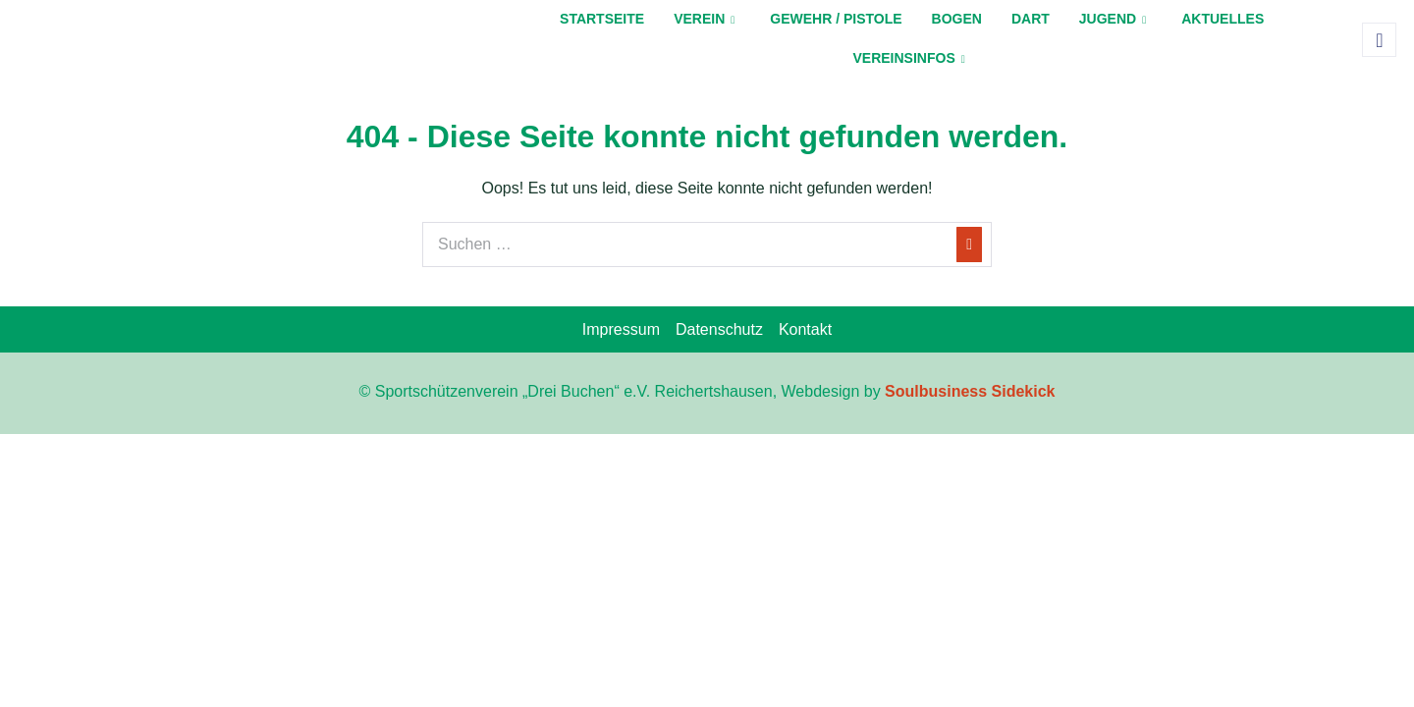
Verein (704, 19)
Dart (1030, 19)
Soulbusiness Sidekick (970, 391)
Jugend (1112, 19)
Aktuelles (1222, 19)
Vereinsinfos (908, 58)
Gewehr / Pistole (835, 19)
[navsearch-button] (1379, 40)
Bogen (957, 19)
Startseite (602, 19)
